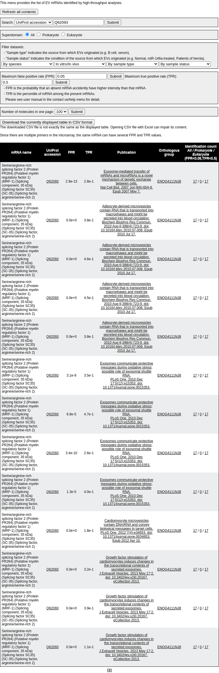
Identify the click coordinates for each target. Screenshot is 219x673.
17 (195, 181)
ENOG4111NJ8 (169, 181)
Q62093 (52, 181)
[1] (110, 670)
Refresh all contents (19, 12)
